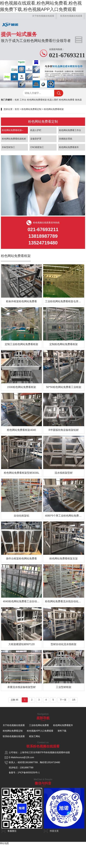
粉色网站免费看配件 (63, 725)
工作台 (23, 99)
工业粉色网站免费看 (39, 725)
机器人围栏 (52, 99)
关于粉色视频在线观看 (43, 16)
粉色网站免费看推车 (69, 147)
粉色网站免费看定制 (31, 109)
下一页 (63, 700)
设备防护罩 (35, 138)
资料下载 (62, 731)
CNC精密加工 (37, 147)
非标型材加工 (8, 147)
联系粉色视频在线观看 (71, 16)
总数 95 (14, 700)
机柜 (17, 99)
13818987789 (31, 762)
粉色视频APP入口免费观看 (40, 731)
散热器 (78, 99)
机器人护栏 (35, 130)
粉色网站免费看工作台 (70, 130)
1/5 (73, 700)
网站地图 (4, 843)
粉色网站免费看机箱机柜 (14, 138)
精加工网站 (34, 736)
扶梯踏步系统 (65, 138)
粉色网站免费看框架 (37, 99)
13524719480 (53, 762)
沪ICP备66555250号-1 (29, 772)
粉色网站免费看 (66, 99)
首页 (17, 109)
